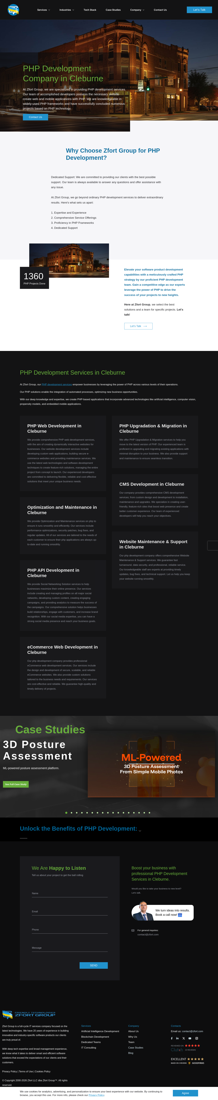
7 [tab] (97, 804)
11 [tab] (118, 804)
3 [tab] (77, 804)
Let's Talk (199, 5)
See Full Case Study (15, 776)
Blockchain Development (95, 1028)
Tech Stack (97, 5)
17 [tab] (149, 804)
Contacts (176, 1017)
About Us (133, 1023)
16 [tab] (144, 804)
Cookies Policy (42, 1063)
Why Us (132, 1028)
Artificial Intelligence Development (100, 1023)
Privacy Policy (96, 1095)
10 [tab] (113, 804)
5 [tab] (87, 804)
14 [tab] (134, 804)
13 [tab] (128, 804)
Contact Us (167, 5)
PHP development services (57, 376)
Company (145, 5)
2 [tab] (71, 804)
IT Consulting (88, 1039)
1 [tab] (66, 804)
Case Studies (120, 5)
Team (131, 1033)
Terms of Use (26, 1063)
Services (86, 1017)
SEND (93, 957)
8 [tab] (103, 804)
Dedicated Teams (91, 1033)
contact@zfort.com (148, 926)
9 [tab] (108, 804)
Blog (130, 1044)
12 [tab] (123, 804)
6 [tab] (92, 804)
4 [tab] (82, 804)
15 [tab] (139, 804)
